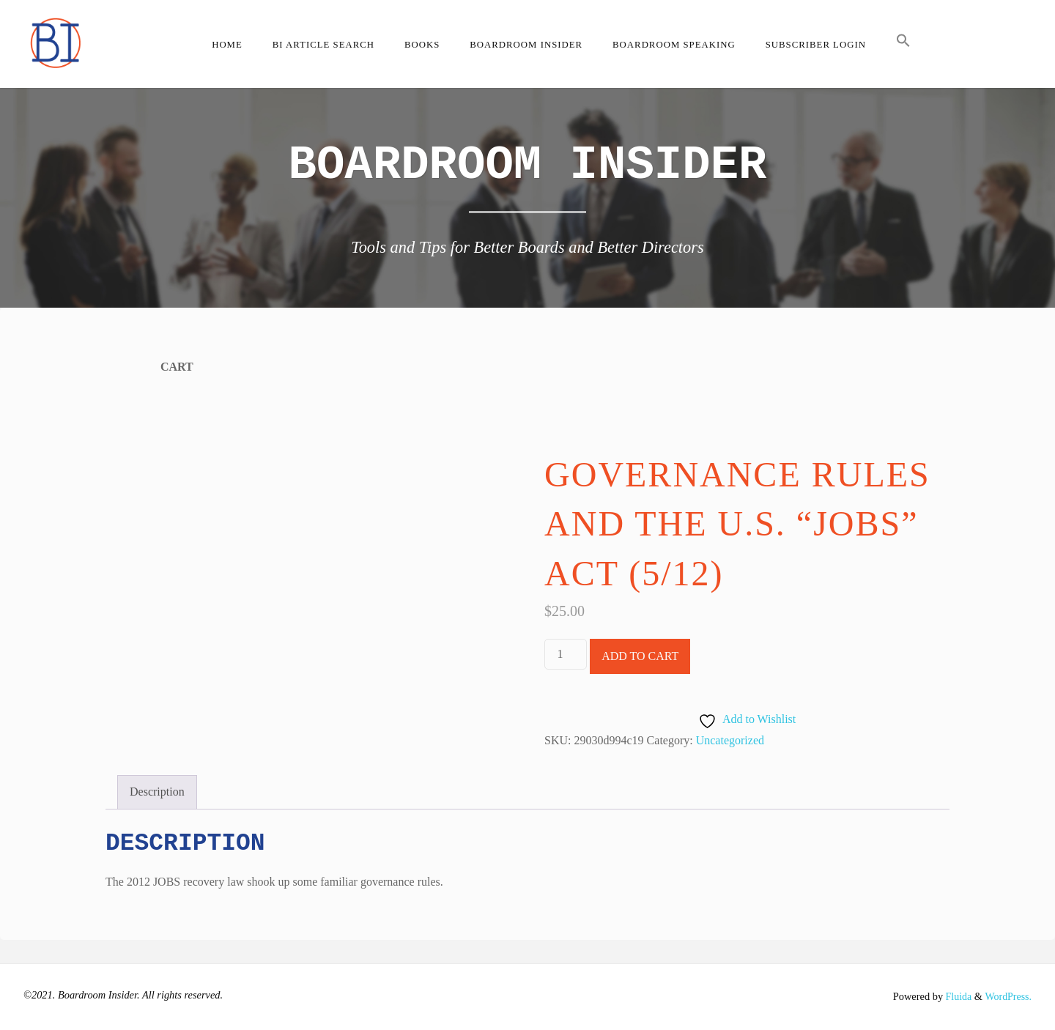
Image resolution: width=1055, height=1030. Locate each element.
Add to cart (639, 656)
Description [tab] (157, 791)
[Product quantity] (565, 654)
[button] (903, 44)
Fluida (955, 996)
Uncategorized (730, 740)
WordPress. (1007, 996)
